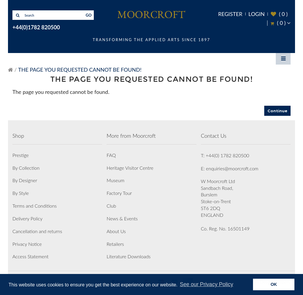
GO (89, 15)
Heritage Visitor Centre (130, 168)
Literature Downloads (129, 256)
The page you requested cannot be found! (79, 70)
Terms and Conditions (34, 206)
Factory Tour (119, 193)
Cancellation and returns (37, 231)
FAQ (111, 155)
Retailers (115, 244)
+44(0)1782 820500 (36, 27)
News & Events (122, 218)
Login (257, 13)
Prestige (20, 155)
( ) (279, 14)
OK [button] (273, 284)
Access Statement (30, 256)
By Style (20, 193)
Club (111, 206)
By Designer (24, 180)
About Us (116, 231)
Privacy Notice (27, 244)
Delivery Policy (27, 218)
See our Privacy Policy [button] (206, 284)
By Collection (25, 168)
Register (230, 13)
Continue (277, 110)
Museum (115, 180)
